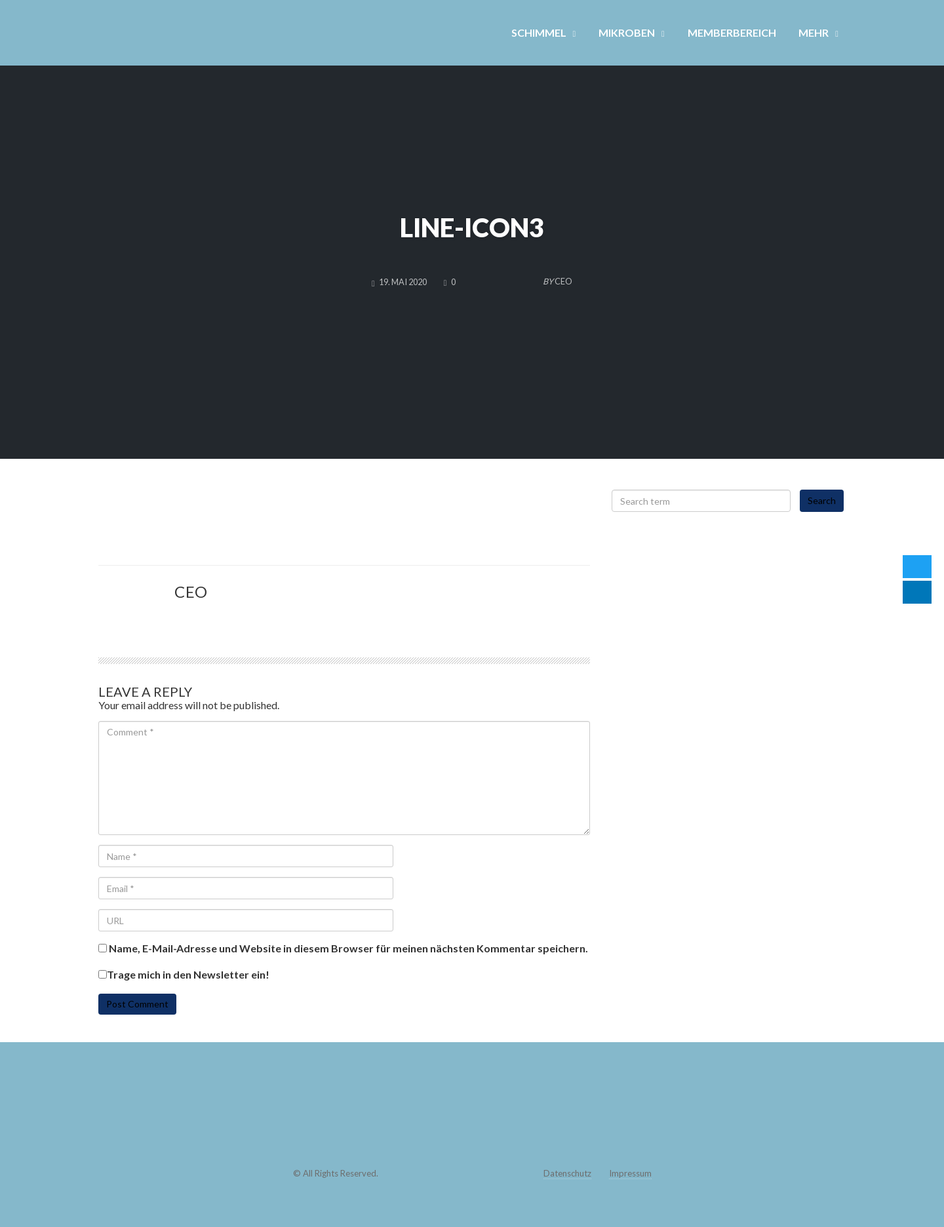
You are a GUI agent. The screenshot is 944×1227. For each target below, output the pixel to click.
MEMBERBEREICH (732, 32)
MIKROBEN (627, 32)
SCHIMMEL (538, 32)
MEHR (813, 32)
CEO (191, 591)
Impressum (630, 1173)
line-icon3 (472, 227)
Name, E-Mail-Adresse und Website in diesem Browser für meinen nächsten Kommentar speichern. (348, 948)
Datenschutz (567, 1173)
